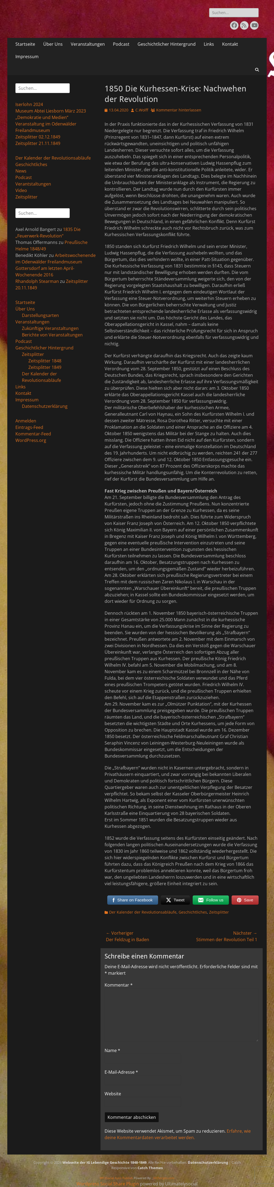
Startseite (25, 44)
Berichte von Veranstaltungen (52, 335)
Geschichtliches (193, 912)
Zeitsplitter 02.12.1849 (37, 137)
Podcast (121, 44)
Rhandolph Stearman (37, 281)
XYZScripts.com (163, 1178)
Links (209, 44)
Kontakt (230, 44)
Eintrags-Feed (29, 427)
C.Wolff (141, 110)
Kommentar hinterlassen (178, 110)
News (20, 171)
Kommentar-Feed (33, 434)
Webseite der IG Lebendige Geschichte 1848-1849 (104, 1162)
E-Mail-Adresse (121, 1072)
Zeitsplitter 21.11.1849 (37, 143)
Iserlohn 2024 (29, 104)
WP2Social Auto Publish (116, 1178)
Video (21, 190)
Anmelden (25, 421)
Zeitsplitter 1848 (44, 361)
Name (112, 1050)
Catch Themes (150, 1167)
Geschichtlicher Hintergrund (167, 44)
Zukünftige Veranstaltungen (50, 328)
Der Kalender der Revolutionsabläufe (142, 912)
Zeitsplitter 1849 (44, 367)
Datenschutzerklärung (45, 406)
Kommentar (119, 985)
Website (113, 1094)
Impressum (27, 56)
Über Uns (53, 44)
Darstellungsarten (40, 315)
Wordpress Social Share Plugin (108, 1184)
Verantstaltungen (33, 184)
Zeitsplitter (219, 912)
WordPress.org (30, 440)
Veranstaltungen (88, 44)
